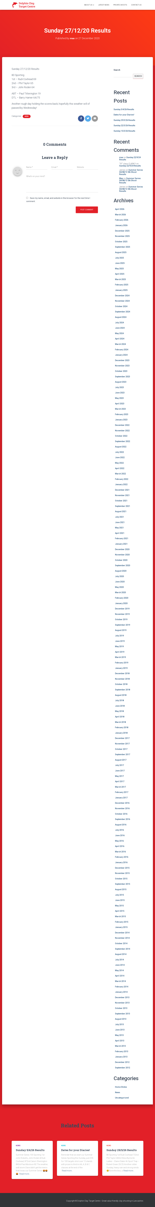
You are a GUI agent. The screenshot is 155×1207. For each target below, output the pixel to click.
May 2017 (119, 776)
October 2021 (121, 501)
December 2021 (122, 490)
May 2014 (119, 970)
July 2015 (119, 895)
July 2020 (119, 576)
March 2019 (120, 657)
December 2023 (122, 360)
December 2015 (122, 868)
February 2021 (121, 538)
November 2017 (122, 744)
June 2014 (120, 965)
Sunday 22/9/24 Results (130, 158)
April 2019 (119, 652)
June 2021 (120, 522)
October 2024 (121, 306)
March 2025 (120, 279)
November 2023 (122, 366)
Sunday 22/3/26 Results (124, 125)
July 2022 (119, 452)
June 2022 (120, 457)
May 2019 (119, 646)
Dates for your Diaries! (124, 115)
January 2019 (121, 668)
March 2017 (120, 787)
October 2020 (121, 560)
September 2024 (122, 312)
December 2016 (122, 803)
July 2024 (119, 322)
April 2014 (119, 976)
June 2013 (120, 1030)
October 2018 (121, 684)
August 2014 (120, 954)
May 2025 (119, 268)
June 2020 (120, 582)
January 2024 (121, 355)
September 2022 (122, 441)
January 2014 (121, 992)
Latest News (103, 5)
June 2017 (120, 771)
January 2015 (121, 927)
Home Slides (121, 1087)
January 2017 (121, 798)
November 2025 (122, 236)
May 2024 (119, 333)
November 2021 (122, 495)
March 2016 (120, 852)
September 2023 (122, 376)
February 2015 (121, 922)
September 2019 (122, 625)
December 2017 (122, 738)
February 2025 (121, 285)
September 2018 (122, 690)
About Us (89, 5)
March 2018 (120, 722)
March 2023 (120, 409)
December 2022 (122, 425)
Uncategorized (122, 1098)
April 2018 (119, 717)
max (121, 157)
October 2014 (121, 943)
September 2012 (122, 1067)
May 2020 (119, 587)
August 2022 (120, 447)
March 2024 (120, 344)
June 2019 (120, 641)
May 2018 (119, 711)
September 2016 (122, 819)
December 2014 (122, 933)
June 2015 (120, 900)
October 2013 (121, 1008)
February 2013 (121, 1051)
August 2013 (120, 1019)
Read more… (24, 1174)
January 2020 (121, 603)
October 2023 (121, 371)
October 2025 (121, 241)
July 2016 (119, 830)
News (27, 116)
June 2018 (120, 706)
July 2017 (119, 765)
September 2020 (122, 565)
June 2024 (120, 328)
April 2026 (119, 209)
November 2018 (122, 679)
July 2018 (119, 700)
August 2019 (120, 630)
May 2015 (119, 906)
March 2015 (120, 916)
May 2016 (119, 841)
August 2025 (120, 252)
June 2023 (120, 393)
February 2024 (121, 349)
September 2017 (122, 754)
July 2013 (119, 1024)
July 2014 (119, 960)
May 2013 (119, 1035)
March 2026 (120, 214)
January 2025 (121, 290)
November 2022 (122, 430)
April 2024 (119, 339)
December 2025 (122, 231)
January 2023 (121, 420)
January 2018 (121, 733)
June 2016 (120, 835)
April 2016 (119, 846)
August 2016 (120, 825)
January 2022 (121, 484)
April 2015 (119, 911)
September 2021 (122, 506)
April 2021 (119, 533)
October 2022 (121, 436)
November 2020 (122, 555)
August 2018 (120, 695)
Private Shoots (120, 5)
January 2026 (121, 225)
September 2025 (122, 247)
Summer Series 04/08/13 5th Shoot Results (131, 172)
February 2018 (121, 727)
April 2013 (119, 1040)
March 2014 (120, 981)
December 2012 (122, 1062)
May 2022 (119, 463)
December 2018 (122, 673)
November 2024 (122, 301)
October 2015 (121, 879)
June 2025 (120, 263)
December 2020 (122, 549)
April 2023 (119, 403)
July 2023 (119, 387)
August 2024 (120, 317)
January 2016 (121, 862)
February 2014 (121, 987)
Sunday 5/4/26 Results (124, 109)
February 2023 (121, 414)
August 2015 (120, 889)
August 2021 (120, 511)
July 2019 (119, 636)
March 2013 (120, 1046)
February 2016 (121, 857)
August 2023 (120, 382)
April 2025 (119, 274)
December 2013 (122, 997)
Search (117, 70)
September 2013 (122, 1014)
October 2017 (121, 749)
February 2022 (121, 479)
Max (121, 178)
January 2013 (121, 1057)
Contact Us (136, 5)
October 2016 (121, 814)
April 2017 (119, 781)
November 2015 (122, 873)
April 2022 (119, 468)
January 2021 (121, 544)
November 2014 (122, 938)
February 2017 (121, 792)
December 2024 (122, 295)
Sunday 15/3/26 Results (124, 131)
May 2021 (119, 528)
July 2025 (119, 258)
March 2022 (120, 474)
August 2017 (120, 760)
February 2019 (121, 663)
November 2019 (122, 614)
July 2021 (119, 517)
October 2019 (121, 619)
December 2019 (122, 609)
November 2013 (122, 1003)
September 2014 (122, 949)
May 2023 (119, 398)
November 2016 (122, 808)
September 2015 (122, 884)
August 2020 (120, 571)
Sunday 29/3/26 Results (124, 120)
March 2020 (120, 592)
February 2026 (121, 220)
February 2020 (121, 598)
